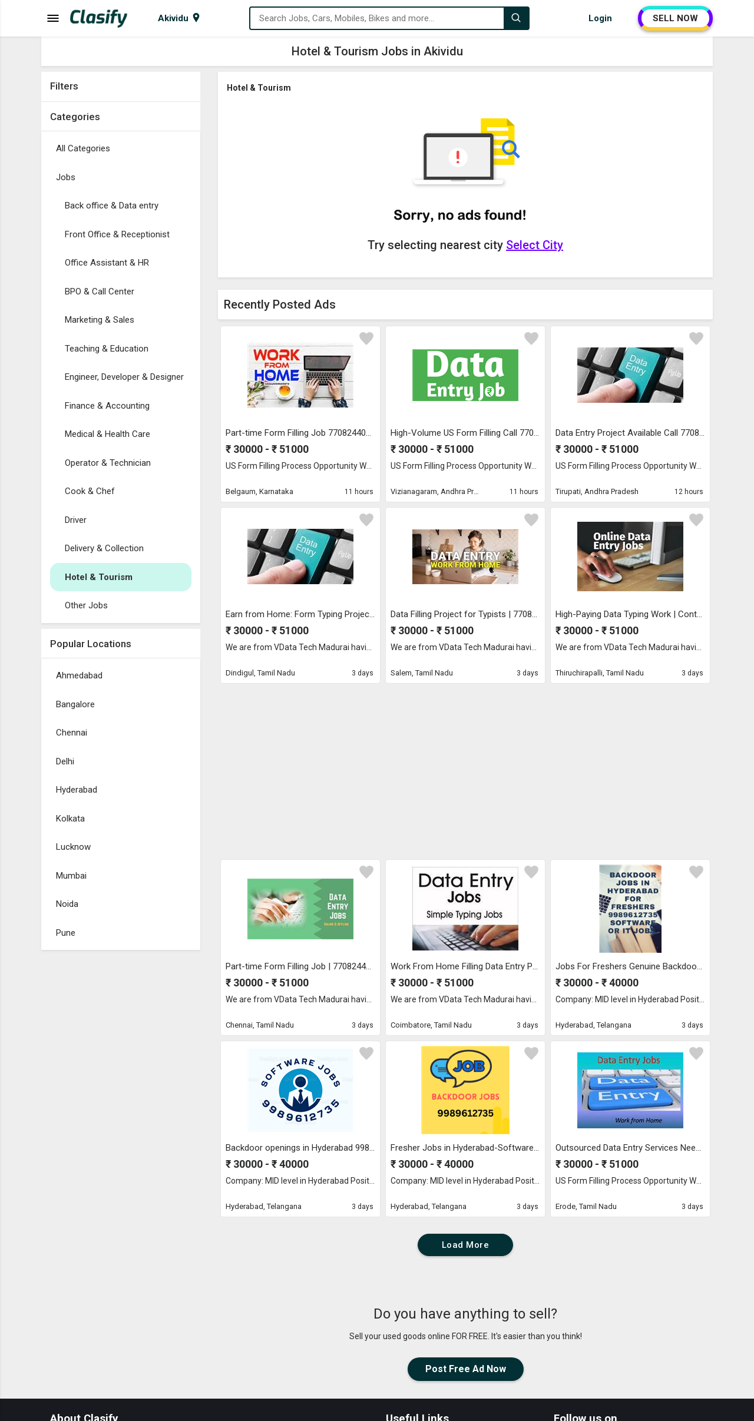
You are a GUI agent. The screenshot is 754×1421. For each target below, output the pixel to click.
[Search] (516, 18)
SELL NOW (675, 18)
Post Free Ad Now (465, 1368)
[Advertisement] (120, 1132)
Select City (534, 245)
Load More (466, 1245)
